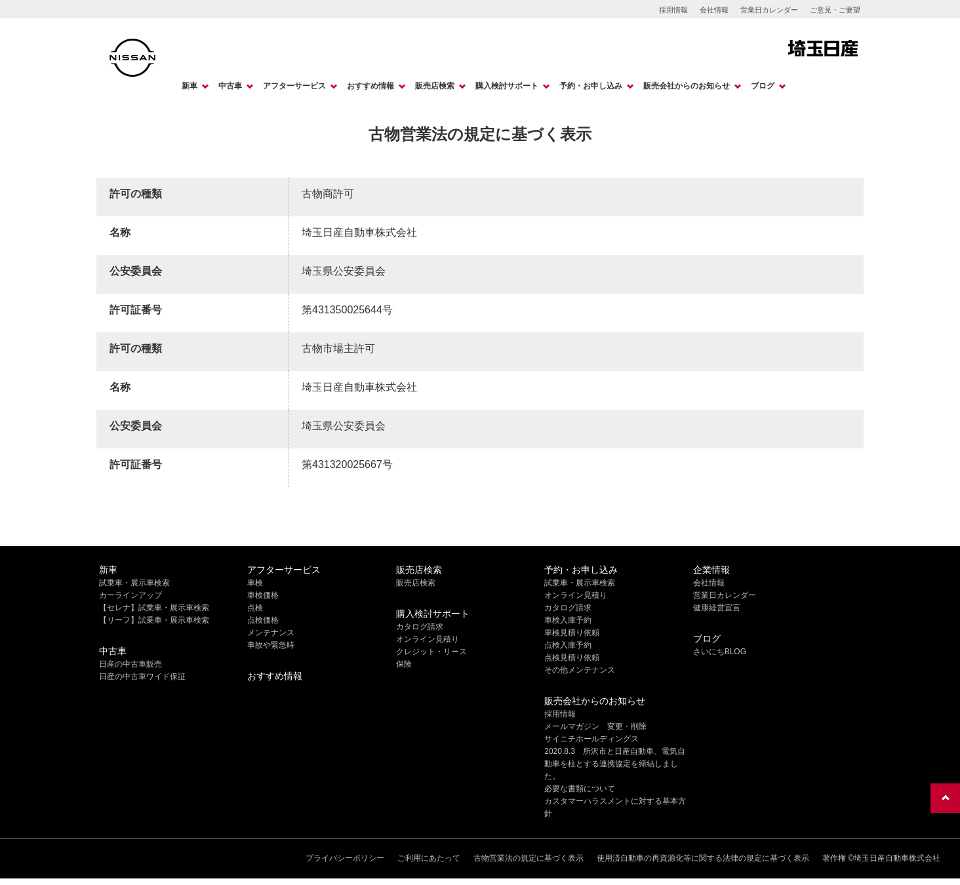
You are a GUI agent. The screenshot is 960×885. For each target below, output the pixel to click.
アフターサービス (294, 85)
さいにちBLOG (719, 651)
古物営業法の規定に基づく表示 (528, 858)
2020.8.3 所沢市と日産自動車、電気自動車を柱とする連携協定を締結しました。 (614, 764)
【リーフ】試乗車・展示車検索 (154, 620)
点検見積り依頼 (571, 657)
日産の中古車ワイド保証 (142, 676)
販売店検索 (434, 85)
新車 (189, 85)
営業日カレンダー (769, 10)
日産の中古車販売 (130, 664)
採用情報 (673, 10)
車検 (255, 582)
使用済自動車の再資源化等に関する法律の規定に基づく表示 (703, 858)
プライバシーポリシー (345, 858)
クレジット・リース (431, 651)
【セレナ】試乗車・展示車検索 (154, 607)
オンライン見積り (427, 639)
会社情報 (714, 10)
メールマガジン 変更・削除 (595, 726)
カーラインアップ (130, 595)
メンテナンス (270, 632)
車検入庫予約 (567, 620)
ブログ (762, 85)
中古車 (230, 85)
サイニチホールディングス (591, 738)
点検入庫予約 (567, 645)
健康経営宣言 (716, 607)
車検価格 (263, 595)
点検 (255, 607)
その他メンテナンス (579, 670)
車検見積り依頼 (571, 632)
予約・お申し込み (590, 85)
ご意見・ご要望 (835, 10)
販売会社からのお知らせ (686, 85)
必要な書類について (579, 788)
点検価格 (263, 620)
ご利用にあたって (428, 858)
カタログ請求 (419, 626)
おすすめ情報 (370, 85)
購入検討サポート (506, 85)
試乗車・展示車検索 (134, 582)
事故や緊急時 (270, 645)
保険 (404, 664)
